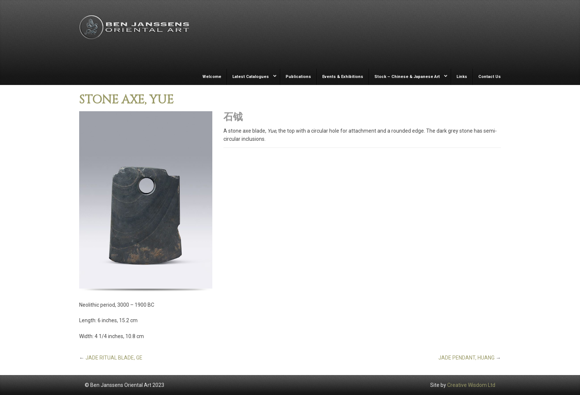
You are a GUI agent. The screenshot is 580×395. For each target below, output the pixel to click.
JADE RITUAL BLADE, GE (113, 358)
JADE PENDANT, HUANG (466, 358)
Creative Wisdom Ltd (471, 385)
